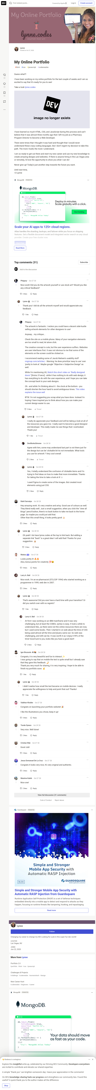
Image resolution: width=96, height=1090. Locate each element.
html (17, 67)
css (24, 67)
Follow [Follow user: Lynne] (52, 931)
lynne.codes (30, 87)
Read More (20, 248)
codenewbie (43, 67)
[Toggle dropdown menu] (88, 180)
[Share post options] (4, 109)
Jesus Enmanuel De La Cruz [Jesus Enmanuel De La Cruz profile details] (32, 761)
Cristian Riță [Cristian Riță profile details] (25, 743)
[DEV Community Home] (3, 3)
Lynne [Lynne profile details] (25, 301)
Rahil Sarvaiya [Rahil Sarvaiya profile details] (26, 501)
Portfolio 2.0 (51, 965)
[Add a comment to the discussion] (54, 270)
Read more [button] (51, 910)
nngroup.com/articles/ (35, 361)
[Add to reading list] (4, 93)
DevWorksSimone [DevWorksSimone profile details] (34, 443)
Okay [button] (6, 1086)
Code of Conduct (46, 800)
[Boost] (4, 101)
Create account (86, 3)
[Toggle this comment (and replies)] (16, 285)
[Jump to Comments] (4, 85)
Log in (73, 3)
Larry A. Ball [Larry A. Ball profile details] (25, 575)
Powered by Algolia (59, 3)
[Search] (10, 3)
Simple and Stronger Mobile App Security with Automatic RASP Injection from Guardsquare (46, 892)
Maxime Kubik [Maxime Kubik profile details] (26, 778)
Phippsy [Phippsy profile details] (24, 281)
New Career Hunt (51, 983)
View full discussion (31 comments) (52, 795)
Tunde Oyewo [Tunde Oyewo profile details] (26, 725)
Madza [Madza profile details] (25, 555)
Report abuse (59, 800)
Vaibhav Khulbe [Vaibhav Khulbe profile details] (27, 703)
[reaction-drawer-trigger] (4, 76)
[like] (24, 294)
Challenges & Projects (51, 974)
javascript (31, 67)
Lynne (22, 48)
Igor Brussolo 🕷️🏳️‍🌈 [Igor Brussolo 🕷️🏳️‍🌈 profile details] (28, 652)
